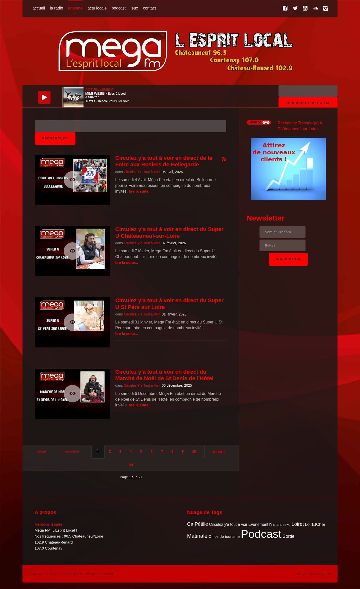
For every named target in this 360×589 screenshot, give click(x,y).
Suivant (218, 451)
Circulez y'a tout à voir (228, 524)
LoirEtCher (315, 524)
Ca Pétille (197, 524)
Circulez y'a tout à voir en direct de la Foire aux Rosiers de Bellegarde (163, 161)
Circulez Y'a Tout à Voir (142, 172)
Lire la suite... (140, 191)
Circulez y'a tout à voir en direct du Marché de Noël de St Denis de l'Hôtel (164, 375)
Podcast (261, 534)
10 (194, 451)
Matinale (197, 536)
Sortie (288, 536)
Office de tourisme (224, 536)
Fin (131, 464)
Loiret (298, 524)
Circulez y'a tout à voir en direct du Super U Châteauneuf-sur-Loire (169, 232)
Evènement (258, 524)
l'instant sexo (279, 525)
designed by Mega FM (313, 574)
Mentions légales (48, 524)
